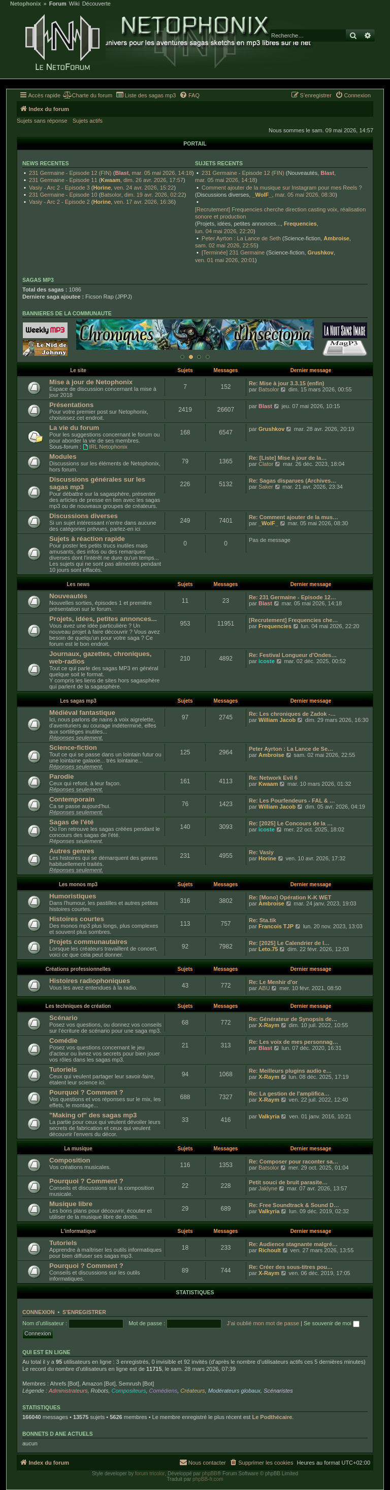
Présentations (71, 405)
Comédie (63, 1040)
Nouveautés (68, 596)
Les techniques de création (78, 1006)
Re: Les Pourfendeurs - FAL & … (292, 800)
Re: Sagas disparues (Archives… (292, 481)
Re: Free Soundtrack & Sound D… (294, 1205)
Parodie (61, 776)
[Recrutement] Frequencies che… (293, 620)
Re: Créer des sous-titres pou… (291, 1267)
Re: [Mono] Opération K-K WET (290, 897)
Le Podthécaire (272, 1417)
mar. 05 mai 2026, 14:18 (162, 173)
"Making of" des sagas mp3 (93, 1115)
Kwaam (110, 180)
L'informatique (77, 1231)
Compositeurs (129, 1391)
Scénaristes (278, 1391)
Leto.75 (268, 949)
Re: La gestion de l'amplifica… (289, 1094)
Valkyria (269, 1116)
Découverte (96, 4)
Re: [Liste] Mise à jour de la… (288, 458)
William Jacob (277, 720)
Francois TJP (276, 926)
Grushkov (321, 252)
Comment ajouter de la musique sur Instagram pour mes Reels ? (282, 188)
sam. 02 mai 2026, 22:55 (225, 245)
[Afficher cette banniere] (182, 357)
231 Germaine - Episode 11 (63, 180)
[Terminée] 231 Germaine (233, 252)
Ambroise (336, 238)
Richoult (269, 1250)
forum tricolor (150, 1473)
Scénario (63, 1018)
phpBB (209, 1473)
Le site (78, 370)
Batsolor (111, 195)
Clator (265, 464)
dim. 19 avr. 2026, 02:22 (154, 195)
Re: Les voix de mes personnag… (293, 1042)
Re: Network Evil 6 (273, 778)
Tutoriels (63, 1069)
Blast (121, 173)
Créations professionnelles (78, 969)
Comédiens (163, 1391)
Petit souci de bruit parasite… (288, 1182)
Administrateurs (68, 1391)
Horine (102, 188)
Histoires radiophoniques (89, 981)
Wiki (74, 4)
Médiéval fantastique (82, 712)
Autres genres (71, 851)
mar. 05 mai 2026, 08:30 (305, 195)
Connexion (38, 1312)
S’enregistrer (84, 1312)
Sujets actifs (88, 121)
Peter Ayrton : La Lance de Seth (241, 238)
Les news (78, 584)
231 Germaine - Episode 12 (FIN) (70, 173)
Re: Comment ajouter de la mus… (293, 517)
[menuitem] (87, 95)
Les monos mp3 (78, 884)
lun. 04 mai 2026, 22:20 (224, 231)
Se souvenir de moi (332, 1323)
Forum (58, 4)
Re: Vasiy (261, 852)
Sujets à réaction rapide (87, 538)
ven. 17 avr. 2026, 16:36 (144, 202)
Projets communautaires (88, 942)
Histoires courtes (76, 919)
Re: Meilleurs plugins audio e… (290, 1071)
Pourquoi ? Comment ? (86, 1092)
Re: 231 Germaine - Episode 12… (292, 597)
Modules (62, 456)
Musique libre (70, 1204)
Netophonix (25, 4)
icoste (266, 661)
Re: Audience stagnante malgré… (293, 1244)
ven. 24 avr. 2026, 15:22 (144, 188)
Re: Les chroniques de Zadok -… (292, 714)
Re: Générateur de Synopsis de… (293, 1019)
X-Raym (268, 1025)
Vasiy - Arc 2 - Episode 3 (59, 188)
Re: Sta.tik (262, 920)
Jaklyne (267, 1188)
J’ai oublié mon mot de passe (262, 1323)
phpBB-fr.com (207, 1479)
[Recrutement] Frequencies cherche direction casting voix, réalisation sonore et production (280, 213)
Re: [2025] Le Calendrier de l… (289, 943)
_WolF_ (262, 195)
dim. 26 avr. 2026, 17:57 (153, 180)
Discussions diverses (83, 516)
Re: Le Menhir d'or (273, 982)
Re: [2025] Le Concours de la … (291, 823)
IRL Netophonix (105, 447)
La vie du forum (74, 427)
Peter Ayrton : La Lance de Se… (291, 749)
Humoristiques (72, 896)
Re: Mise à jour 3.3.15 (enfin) (286, 383)
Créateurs (192, 1391)
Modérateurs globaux (234, 1391)
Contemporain (71, 799)
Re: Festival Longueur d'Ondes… (293, 655)
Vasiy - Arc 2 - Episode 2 (59, 202)
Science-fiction (73, 747)
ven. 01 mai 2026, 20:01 (225, 260)
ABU (264, 988)
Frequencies (300, 224)
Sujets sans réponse (42, 121)
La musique (78, 1148)
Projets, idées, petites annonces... (103, 619)
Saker (265, 487)
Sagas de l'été (71, 822)
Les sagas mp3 (78, 701)
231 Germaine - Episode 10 (63, 195)
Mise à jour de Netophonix (91, 382)
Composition (69, 1160)
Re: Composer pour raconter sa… (293, 1161)
